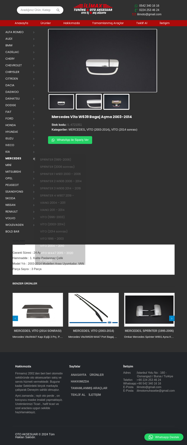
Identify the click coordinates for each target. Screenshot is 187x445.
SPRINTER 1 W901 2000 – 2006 (64, 174)
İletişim (165, 23)
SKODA (10, 198)
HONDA (10, 125)
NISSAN (10, 205)
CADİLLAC (12, 52)
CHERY (10, 59)
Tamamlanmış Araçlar (108, 23)
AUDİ (8, 39)
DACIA (9, 85)
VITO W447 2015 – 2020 (60, 253)
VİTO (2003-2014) (56, 224)
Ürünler (45, 23)
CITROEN (11, 79)
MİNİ (8, 165)
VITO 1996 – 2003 (56, 239)
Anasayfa (21, 23)
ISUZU (9, 138)
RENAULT (11, 211)
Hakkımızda (71, 23)
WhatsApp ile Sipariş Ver (70, 139)
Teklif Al (141, 23)
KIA (7, 152)
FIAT (8, 112)
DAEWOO (12, 92)
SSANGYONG (14, 192)
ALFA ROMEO (14, 32)
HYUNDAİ (11, 132)
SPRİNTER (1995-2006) (59, 160)
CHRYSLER (12, 72)
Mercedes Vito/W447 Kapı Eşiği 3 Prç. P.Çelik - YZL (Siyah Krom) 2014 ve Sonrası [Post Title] (61, 336)
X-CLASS (50, 260)
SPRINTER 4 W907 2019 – (61, 195)
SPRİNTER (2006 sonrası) (61, 167)
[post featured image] (38, 309)
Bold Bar (12, 231)
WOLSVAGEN (14, 225)
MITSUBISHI (13, 172)
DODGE (10, 105)
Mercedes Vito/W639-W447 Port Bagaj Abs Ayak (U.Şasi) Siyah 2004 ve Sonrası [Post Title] (115, 336)
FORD (9, 118)
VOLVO (10, 218)
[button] (163, 437)
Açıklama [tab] (19, 240)
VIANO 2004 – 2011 (56, 203)
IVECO (9, 145)
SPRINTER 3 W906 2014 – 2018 (64, 188)
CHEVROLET (13, 65)
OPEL (8, 178)
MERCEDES (13, 158)
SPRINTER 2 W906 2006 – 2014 (65, 181)
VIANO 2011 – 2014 (56, 210)
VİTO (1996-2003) (56, 217)
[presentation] (15, 318)
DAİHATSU (12, 98)
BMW (9, 45)
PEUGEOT (12, 185)
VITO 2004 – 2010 (56, 246)
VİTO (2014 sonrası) (58, 231)
